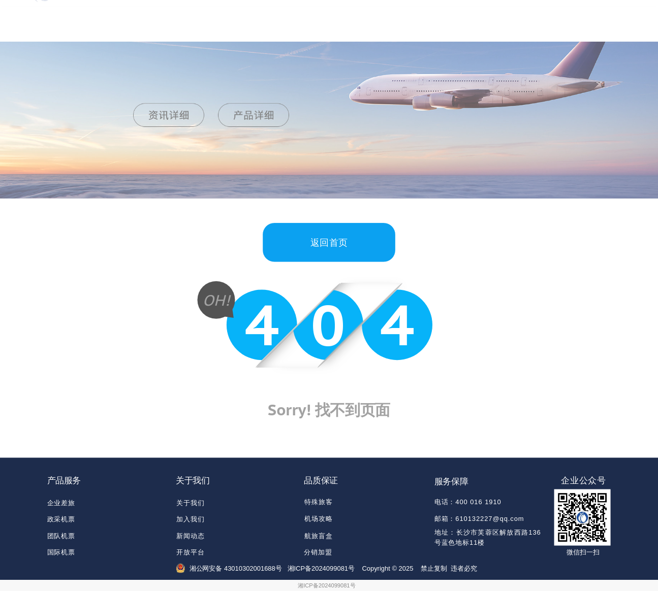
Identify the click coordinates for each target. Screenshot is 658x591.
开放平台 (190, 552)
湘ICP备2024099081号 (327, 585)
